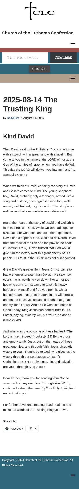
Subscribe (63, 57)
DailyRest (13, 117)
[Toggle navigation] (72, 43)
